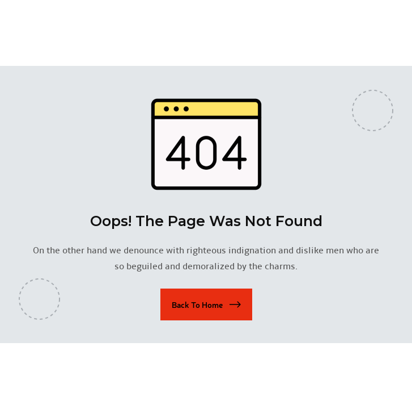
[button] (206, 304)
